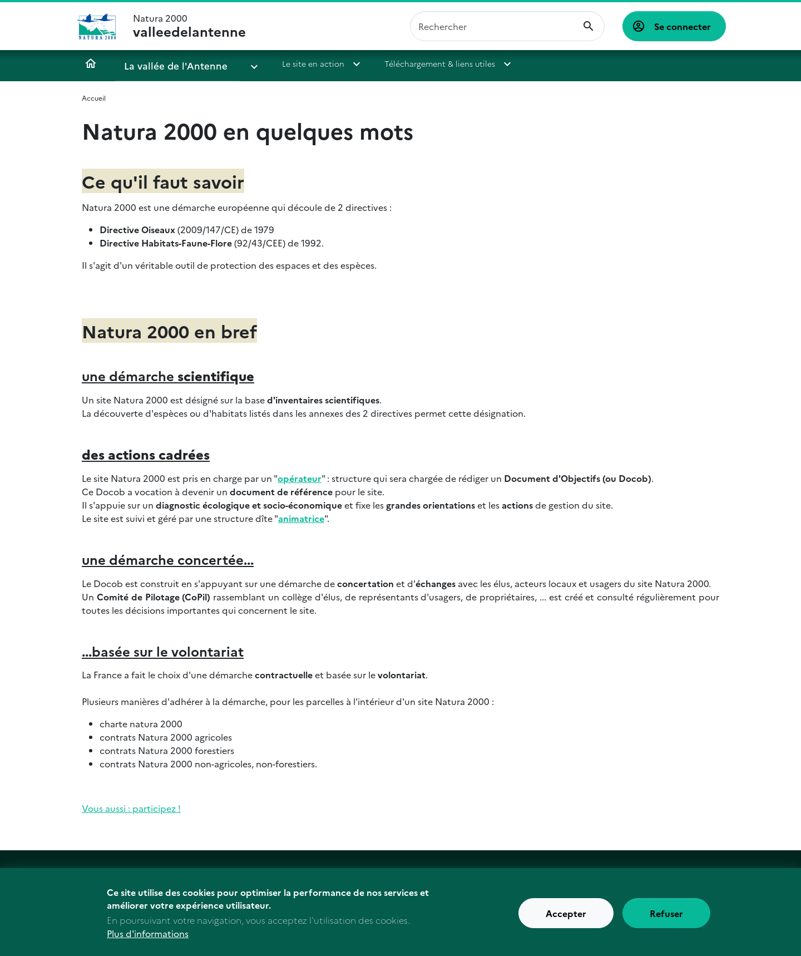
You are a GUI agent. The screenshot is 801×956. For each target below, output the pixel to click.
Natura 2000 (189, 26)
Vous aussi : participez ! (131, 808)
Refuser (666, 920)
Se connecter (682, 26)
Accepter (566, 920)
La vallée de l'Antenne (165, 63)
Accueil (90, 63)
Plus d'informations (148, 940)
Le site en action (279, 63)
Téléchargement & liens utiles (405, 63)
